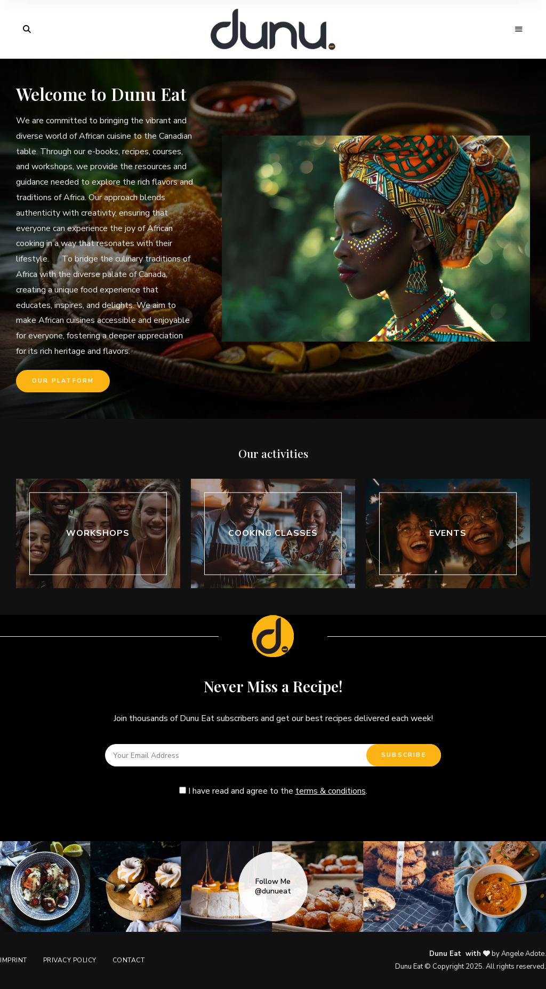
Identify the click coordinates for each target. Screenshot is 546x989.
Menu (519, 29)
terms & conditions (330, 791)
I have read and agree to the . (273, 791)
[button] (63, 381)
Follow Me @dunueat (273, 886)
